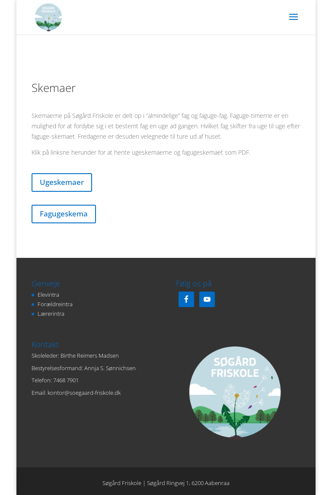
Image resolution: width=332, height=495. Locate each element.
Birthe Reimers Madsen (90, 355)
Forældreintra (55, 304)
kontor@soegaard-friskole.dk (84, 393)
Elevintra (48, 294)
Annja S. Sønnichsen (110, 368)
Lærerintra (51, 313)
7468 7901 (66, 380)
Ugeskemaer (62, 182)
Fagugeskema (64, 214)
